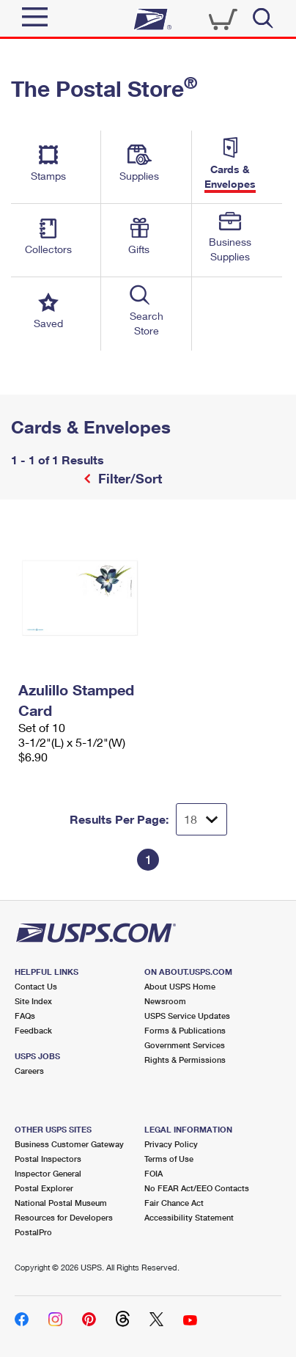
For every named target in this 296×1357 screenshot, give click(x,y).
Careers (29, 1070)
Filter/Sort (128, 478)
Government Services (184, 1045)
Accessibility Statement (189, 1217)
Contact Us (36, 986)
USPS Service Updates (187, 1015)
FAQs (25, 1015)
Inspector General (48, 1173)
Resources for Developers (64, 1217)
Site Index (33, 1001)
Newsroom (165, 1001)
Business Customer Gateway (69, 1144)
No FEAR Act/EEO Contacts (196, 1188)
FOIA (153, 1173)
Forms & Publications (185, 1030)
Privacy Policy (171, 1144)
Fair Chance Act (174, 1202)
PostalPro (33, 1232)
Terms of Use (168, 1158)
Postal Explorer (44, 1188)
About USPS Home (179, 986)
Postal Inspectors (48, 1158)
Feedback (33, 1030)
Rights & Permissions (185, 1059)
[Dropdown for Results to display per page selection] (201, 819)
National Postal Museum (61, 1202)
